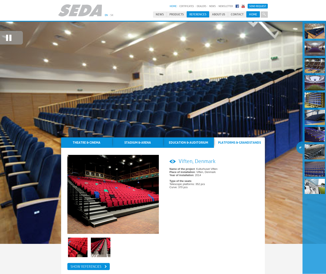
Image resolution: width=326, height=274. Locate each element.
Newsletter (226, 6)
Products (176, 14)
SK (111, 15)
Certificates (186, 6)
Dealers (201, 6)
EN (106, 15)
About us (218, 14)
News (212, 6)
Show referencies (85, 263)
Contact (237, 14)
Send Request (257, 6)
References (197, 14)
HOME (173, 6)
